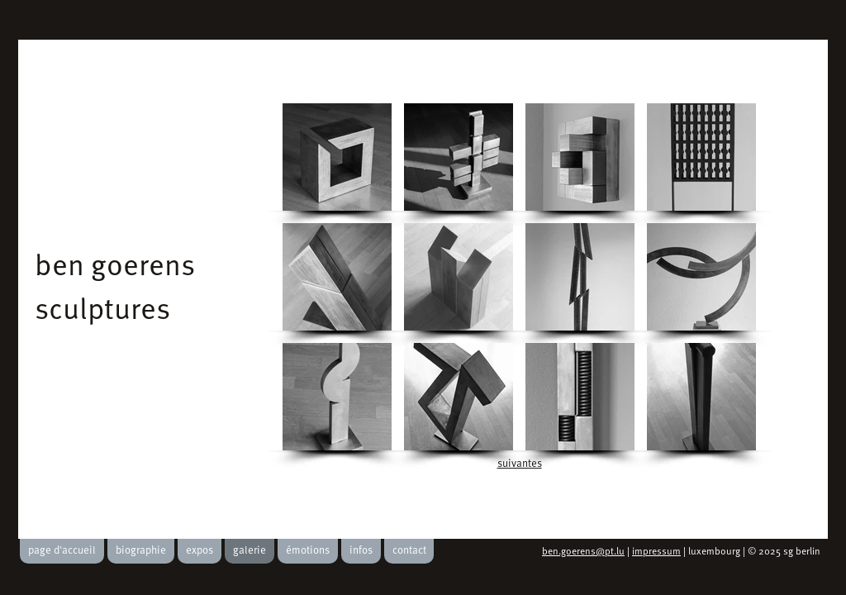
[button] (337, 157)
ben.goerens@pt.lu (583, 552)
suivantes (519, 464)
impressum (656, 552)
